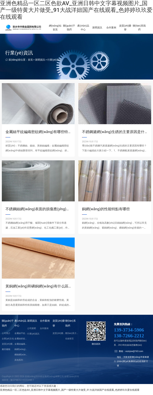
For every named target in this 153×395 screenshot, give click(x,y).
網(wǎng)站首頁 (61, 29)
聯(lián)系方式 (71, 336)
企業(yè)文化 (8, 342)
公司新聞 (31, 331)
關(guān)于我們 (74, 29)
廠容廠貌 (6, 352)
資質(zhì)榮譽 (127, 29)
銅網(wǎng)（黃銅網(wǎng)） (20, 352)
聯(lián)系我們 (139, 29)
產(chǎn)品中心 (87, 29)
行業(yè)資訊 (54, 62)
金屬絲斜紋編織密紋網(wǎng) (20, 342)
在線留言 (69, 342)
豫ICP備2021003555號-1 (22, 383)
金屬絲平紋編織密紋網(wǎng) (20, 336)
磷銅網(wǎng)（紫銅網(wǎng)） (20, 358)
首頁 (30, 62)
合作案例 (113, 29)
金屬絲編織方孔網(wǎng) (20, 347)
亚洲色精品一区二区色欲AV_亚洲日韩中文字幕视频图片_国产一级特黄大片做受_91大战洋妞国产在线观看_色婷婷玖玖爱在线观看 (76, 10)
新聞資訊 (100, 29)
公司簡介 (6, 336)
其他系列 (18, 363)
